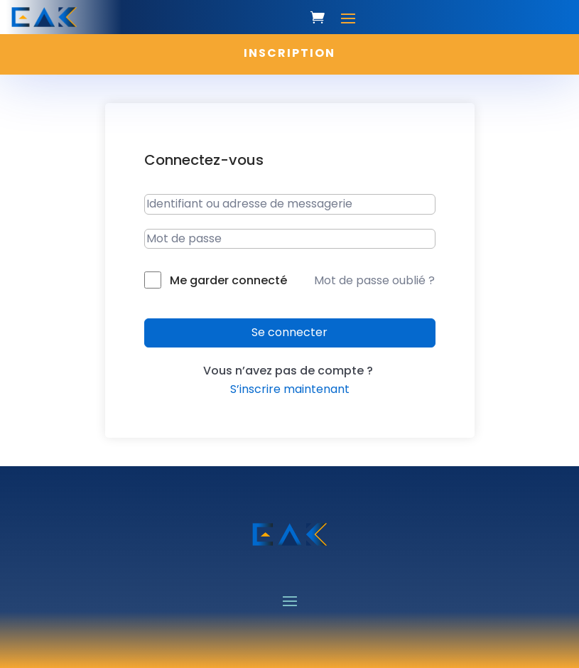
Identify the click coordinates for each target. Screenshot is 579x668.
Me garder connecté (228, 280)
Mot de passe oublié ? (374, 280)
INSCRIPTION (289, 53)
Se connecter (289, 332)
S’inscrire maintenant (290, 389)
